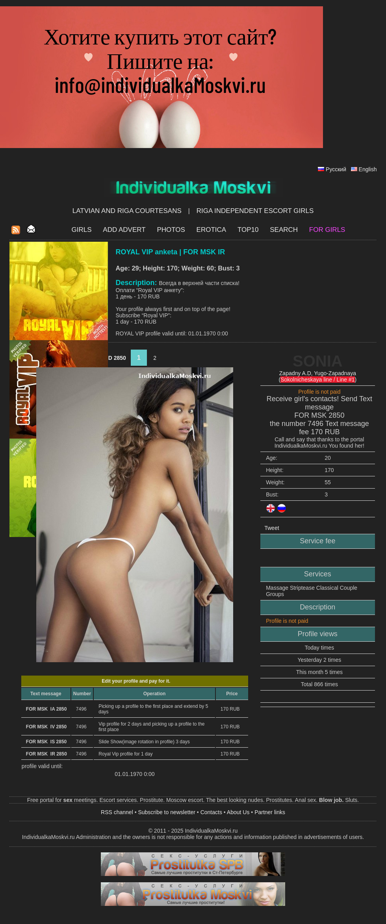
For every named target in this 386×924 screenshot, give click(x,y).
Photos (171, 229)
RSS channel (117, 812)
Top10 (248, 229)
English (368, 169)
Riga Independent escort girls (255, 211)
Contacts (211, 812)
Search (284, 229)
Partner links (269, 812)
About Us (238, 812)
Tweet (271, 528)
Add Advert (124, 229)
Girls (82, 229)
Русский (336, 169)
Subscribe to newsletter (166, 812)
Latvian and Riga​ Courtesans (127, 211)
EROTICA (211, 229)
